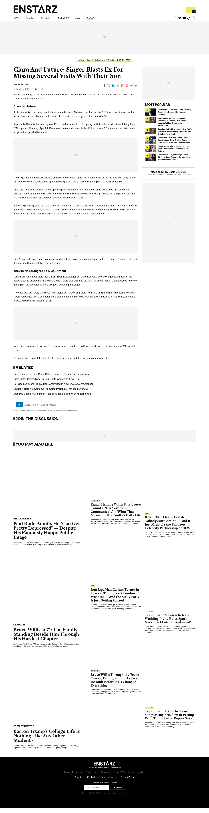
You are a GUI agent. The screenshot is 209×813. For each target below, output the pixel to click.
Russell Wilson (48, 409)
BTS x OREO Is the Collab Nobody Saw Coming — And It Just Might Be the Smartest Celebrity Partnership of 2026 (167, 527)
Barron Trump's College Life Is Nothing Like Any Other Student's (46, 740)
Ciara (27, 409)
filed (35, 129)
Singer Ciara (20, 99)
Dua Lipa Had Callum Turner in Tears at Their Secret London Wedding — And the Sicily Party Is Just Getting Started (115, 600)
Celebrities (58, 19)
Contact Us (92, 781)
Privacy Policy (127, 781)
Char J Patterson (23, 89)
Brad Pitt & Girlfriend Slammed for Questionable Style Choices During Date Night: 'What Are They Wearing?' (174, 144)
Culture (105, 776)
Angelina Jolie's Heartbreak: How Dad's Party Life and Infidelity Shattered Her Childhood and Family (175, 136)
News (66, 776)
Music (101, 19)
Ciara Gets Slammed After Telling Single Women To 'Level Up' (46, 383)
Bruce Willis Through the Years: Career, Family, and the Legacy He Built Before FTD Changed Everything (115, 685)
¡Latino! (118, 19)
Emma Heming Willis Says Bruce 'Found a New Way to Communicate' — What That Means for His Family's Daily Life (116, 514)
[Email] (131, 90)
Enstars (35, 8)
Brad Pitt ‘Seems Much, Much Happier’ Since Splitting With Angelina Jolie (52, 398)
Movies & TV (81, 19)
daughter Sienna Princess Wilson (112, 350)
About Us (79, 781)
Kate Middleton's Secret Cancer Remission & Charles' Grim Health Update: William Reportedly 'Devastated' (172, 126)
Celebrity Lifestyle (23, 731)
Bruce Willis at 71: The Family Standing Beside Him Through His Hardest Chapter (174, 116)
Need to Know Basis (163, 176)
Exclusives (36, 19)
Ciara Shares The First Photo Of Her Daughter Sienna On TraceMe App (51, 378)
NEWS (18, 19)
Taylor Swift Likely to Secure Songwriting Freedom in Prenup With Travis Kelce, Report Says (169, 719)
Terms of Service (109, 781)
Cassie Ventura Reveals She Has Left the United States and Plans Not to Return (173, 153)
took (105, 281)
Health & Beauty (22, 523)
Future (35, 409)
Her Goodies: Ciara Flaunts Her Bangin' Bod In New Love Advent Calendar (53, 388)
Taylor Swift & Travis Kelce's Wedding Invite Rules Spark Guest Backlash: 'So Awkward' (168, 623)
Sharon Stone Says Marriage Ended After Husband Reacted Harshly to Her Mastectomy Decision (174, 161)
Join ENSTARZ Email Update (104, 787)
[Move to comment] (136, 90)
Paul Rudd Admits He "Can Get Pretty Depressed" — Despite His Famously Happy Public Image (46, 535)
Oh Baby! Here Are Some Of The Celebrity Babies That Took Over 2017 (51, 393)
